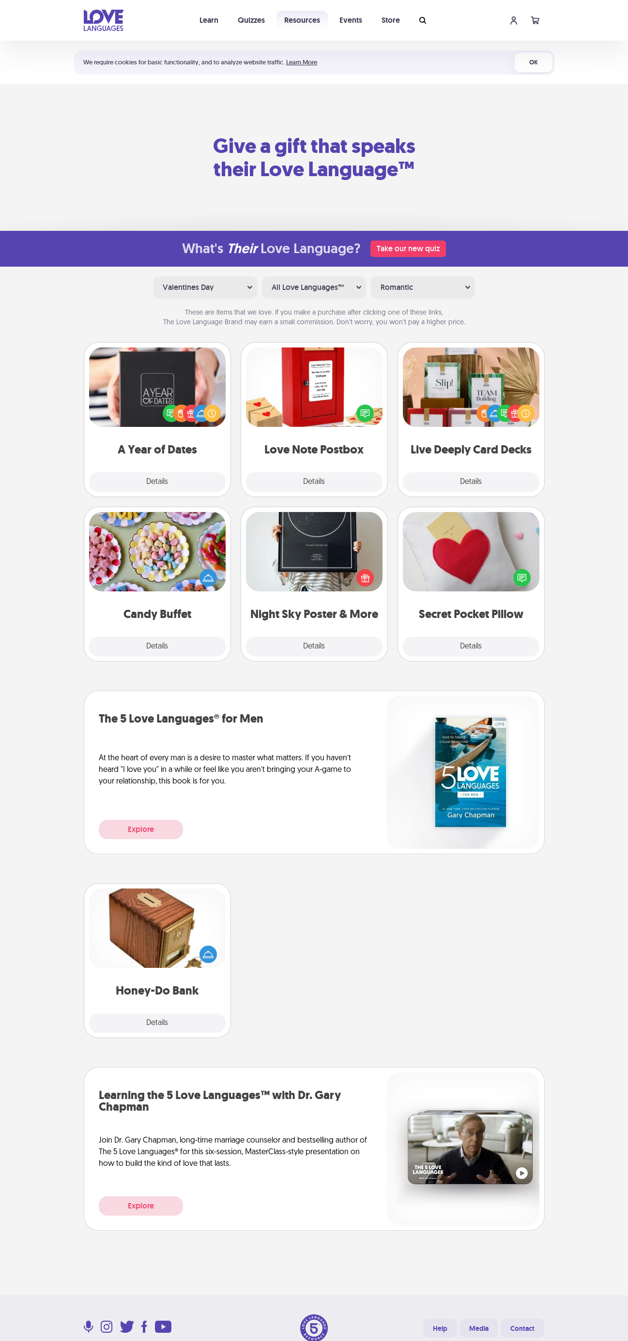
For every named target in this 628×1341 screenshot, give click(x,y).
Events (350, 20)
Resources (302, 20)
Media (479, 1328)
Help (440, 1328)
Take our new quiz (408, 248)
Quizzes (251, 20)
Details (157, 482)
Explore (141, 829)
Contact (522, 1328)
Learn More (301, 62)
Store (391, 20)
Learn (208, 20)
